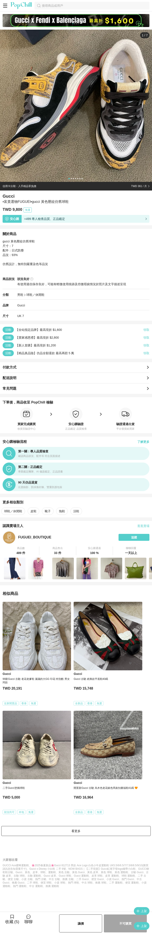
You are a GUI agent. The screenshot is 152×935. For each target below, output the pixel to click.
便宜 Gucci (97, 879)
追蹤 (134, 537)
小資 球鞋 (59, 882)
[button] (21, 550)
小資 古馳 (26, 879)
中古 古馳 (54, 879)
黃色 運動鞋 (121, 872)
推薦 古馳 (67, 879)
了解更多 (143, 441)
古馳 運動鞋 (34, 875)
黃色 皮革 (92, 872)
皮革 (35, 872)
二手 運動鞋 (116, 882)
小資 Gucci (112, 879)
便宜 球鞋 (46, 882)
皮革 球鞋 (97, 875)
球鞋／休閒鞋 (35, 294)
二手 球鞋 (32, 882)
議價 (81, 923)
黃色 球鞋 (106, 872)
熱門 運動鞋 (20, 886)
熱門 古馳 (40, 879)
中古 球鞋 (87, 882)
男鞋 (20, 294)
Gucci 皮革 (50, 875)
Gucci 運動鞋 (81, 875)
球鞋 (43, 872)
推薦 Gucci (18, 882)
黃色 (27, 872)
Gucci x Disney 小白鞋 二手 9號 (47, 868)
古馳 (10, 872)
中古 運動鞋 (36, 886)
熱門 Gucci (128, 879)
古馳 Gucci (137, 872)
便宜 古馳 (13, 879)
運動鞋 (52, 872)
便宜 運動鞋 (132, 882)
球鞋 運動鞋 (128, 875)
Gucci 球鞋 (65, 875)
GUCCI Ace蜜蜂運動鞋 (16, 865)
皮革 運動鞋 (112, 875)
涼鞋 (76, 511)
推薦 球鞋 (100, 882)
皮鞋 (33, 511)
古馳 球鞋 (19, 875)
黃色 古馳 (64, 872)
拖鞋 (62, 511)
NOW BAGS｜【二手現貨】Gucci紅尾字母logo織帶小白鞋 (102, 868)
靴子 (48, 511)
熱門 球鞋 (73, 882)
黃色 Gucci (78, 872)
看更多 (76, 831)
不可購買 (125, 923)
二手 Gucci (82, 879)
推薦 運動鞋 (52, 886)
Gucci (21, 305)
